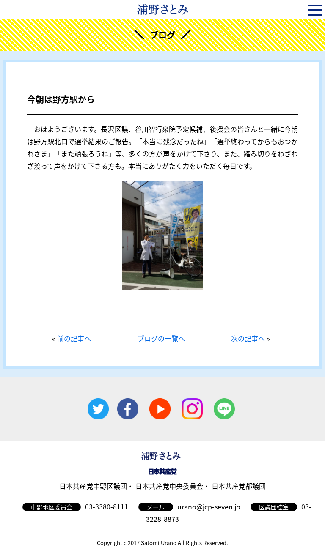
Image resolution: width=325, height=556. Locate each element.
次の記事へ (248, 338)
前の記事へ (74, 338)
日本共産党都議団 (239, 486)
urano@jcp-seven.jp (208, 506)
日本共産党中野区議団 (93, 486)
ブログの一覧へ (161, 338)
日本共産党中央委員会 (169, 486)
